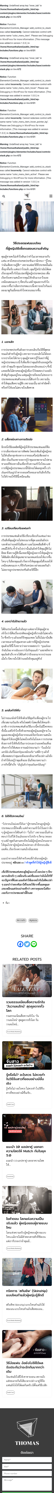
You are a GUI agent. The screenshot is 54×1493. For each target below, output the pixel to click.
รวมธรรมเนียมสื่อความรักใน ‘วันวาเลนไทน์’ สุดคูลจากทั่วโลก (25, 1006)
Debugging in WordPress (12, 92)
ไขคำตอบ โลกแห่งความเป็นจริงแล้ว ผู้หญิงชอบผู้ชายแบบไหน (27, 1223)
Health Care (10, 1104)
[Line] (34, 944)
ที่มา (8, 902)
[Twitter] (27, 944)
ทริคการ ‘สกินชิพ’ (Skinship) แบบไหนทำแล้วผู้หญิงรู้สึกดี (26, 1293)
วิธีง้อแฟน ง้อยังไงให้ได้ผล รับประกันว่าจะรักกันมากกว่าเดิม (25, 1367)
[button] (3, 196)
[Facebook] (20, 944)
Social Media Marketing (14, 1031)
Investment (10, 1176)
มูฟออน (34, 920)
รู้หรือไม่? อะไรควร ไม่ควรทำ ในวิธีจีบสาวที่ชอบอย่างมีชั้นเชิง (25, 1079)
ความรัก (21, 920)
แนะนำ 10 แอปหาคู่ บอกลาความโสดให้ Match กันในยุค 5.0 (26, 1151)
